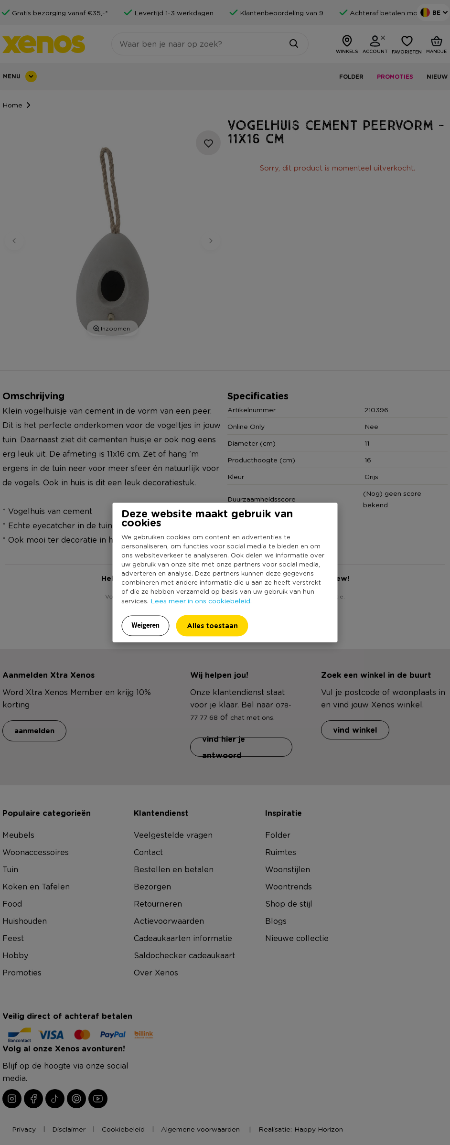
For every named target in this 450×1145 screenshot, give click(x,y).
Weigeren (145, 625)
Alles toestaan (212, 625)
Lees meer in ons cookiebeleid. (201, 600)
